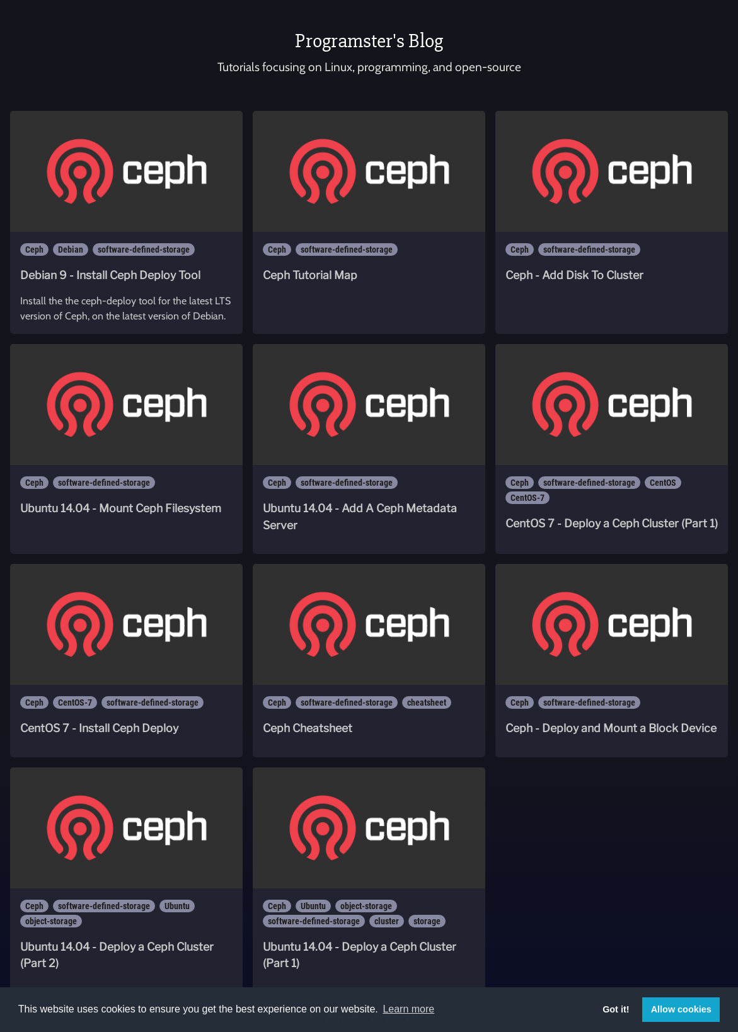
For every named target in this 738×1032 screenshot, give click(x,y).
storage (427, 921)
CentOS (663, 483)
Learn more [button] (408, 1009)
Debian (70, 249)
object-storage (51, 921)
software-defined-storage (144, 249)
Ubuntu (177, 906)
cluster (386, 921)
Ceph (34, 249)
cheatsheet (426, 702)
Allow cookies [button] (681, 1009)
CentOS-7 (527, 498)
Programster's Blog (369, 40)
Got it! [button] (616, 1009)
